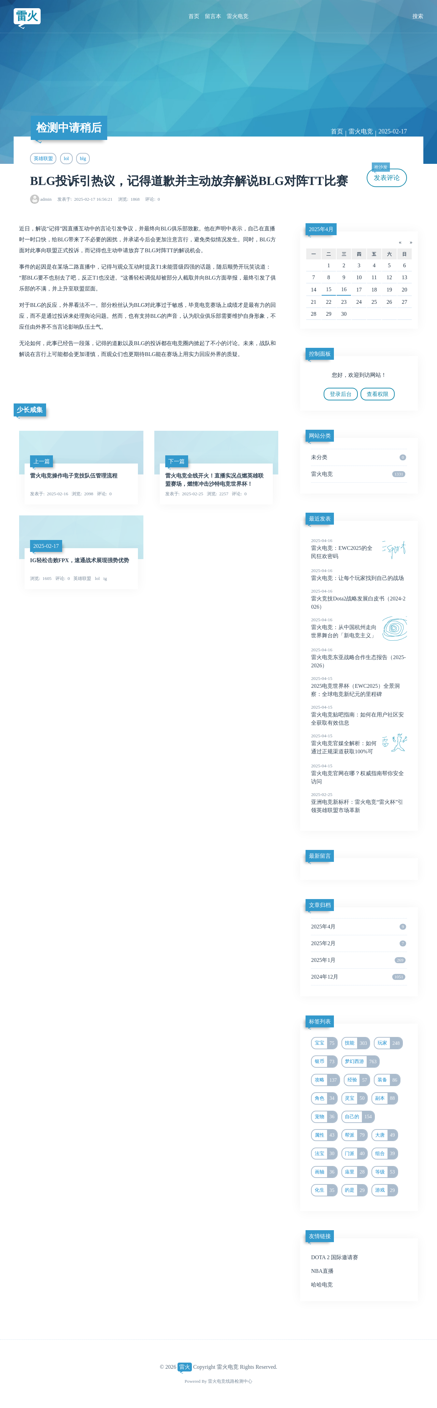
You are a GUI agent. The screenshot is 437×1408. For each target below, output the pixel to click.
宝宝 (326, 1043)
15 (329, 289)
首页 (193, 16)
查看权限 (378, 394)
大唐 (386, 1135)
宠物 (326, 1116)
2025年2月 (358, 943)
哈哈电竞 (322, 1285)
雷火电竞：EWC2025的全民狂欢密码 (359, 548)
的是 (356, 1190)
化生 (326, 1190)
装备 (389, 1080)
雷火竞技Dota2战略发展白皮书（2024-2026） (359, 599)
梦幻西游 (362, 1061)
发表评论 (386, 175)
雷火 (27, 16)
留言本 (213, 16)
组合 (386, 1153)
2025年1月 (358, 960)
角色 (326, 1098)
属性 (326, 1135)
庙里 (356, 1172)
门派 (356, 1153)
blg (83, 158)
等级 (386, 1172)
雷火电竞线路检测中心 (230, 1381)
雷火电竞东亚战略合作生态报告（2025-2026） (359, 657)
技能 (357, 1043)
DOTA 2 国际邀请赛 (334, 1257)
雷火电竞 (238, 16)
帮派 (356, 1135)
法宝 (326, 1153)
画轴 (326, 1172)
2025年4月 (321, 229)
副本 (386, 1098)
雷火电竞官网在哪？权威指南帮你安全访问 (359, 773)
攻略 (327, 1080)
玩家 (390, 1043)
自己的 (359, 1116)
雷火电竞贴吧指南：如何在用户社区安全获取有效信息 (359, 715)
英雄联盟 (43, 158)
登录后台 (341, 394)
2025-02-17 (392, 131)
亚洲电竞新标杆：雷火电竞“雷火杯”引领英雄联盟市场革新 (359, 802)
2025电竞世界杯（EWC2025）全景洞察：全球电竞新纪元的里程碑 (359, 686)
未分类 (358, 457)
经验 (359, 1080)
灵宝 (356, 1098)
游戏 (386, 1190)
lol (66, 158)
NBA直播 (322, 1271)
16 (344, 289)
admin (46, 199)
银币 (326, 1061)
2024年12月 (358, 977)
